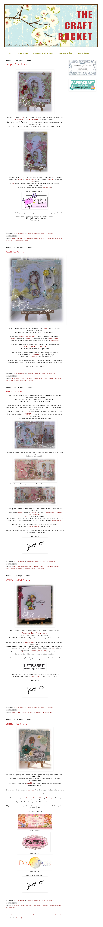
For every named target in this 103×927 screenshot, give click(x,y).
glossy (23, 652)
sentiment (40, 798)
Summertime (37, 355)
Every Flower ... (18, 580)
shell (51, 802)
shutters (28, 338)
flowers (50, 179)
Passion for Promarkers (44, 712)
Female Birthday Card (19, 238)
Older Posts (59, 915)
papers (20, 179)
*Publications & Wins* (65, 53)
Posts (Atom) (21, 918)
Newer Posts (10, 915)
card (53, 648)
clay (51, 338)
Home (34, 915)
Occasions (34, 357)
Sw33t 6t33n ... (17, 391)
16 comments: (51, 900)
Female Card (43, 378)
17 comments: (51, 561)
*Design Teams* (22, 53)
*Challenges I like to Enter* (43, 53)
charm (33, 179)
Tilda (22, 117)
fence (34, 513)
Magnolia (37, 238)
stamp (44, 328)
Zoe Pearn (41, 568)
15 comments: (50, 707)
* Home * (9, 53)
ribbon (27, 179)
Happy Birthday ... (19, 64)
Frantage (54, 340)
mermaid (31, 790)
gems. (45, 650)
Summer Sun (35, 676)
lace (32, 181)
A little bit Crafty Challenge (22, 378)
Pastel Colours (34, 526)
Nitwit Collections (47, 238)
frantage (49, 798)
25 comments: (51, 373)
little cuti (29, 642)
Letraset (30, 238)
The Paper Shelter (55, 905)
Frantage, (37, 514)
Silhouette (46, 187)
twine (27, 517)
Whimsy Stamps (10, 907)
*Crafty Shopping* (83, 53)
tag (13, 183)
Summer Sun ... (16, 723)
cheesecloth (30, 336)
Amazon (36, 378)
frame (56, 338)
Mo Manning (31, 712)
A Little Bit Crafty (35, 346)
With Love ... (16, 251)
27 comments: (50, 233)
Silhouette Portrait (21, 240)
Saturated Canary (16, 568)
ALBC (29, 783)
